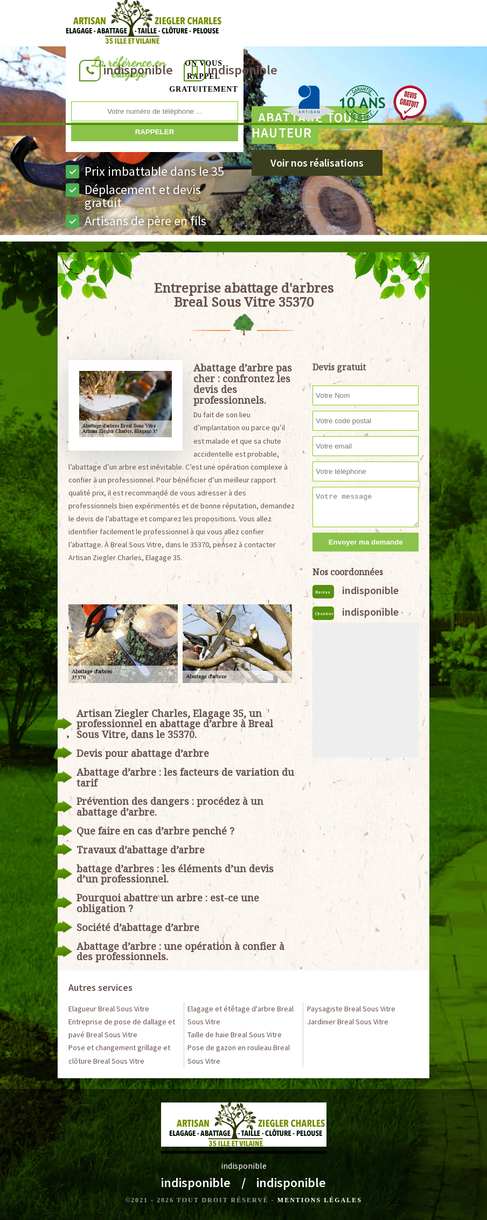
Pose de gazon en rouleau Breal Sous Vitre (238, 1054)
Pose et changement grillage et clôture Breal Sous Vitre (119, 1054)
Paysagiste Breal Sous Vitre (351, 1009)
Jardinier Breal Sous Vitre (347, 1021)
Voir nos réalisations (317, 162)
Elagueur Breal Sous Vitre (108, 1009)
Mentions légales (319, 1200)
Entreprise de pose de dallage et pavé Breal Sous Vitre (121, 1028)
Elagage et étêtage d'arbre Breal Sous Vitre (240, 1015)
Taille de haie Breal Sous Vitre (234, 1034)
